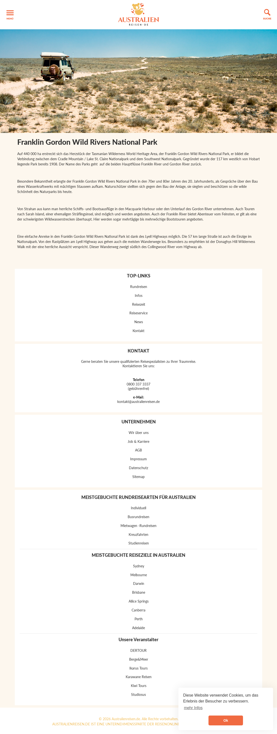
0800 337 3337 (138, 384)
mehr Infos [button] (193, 708)
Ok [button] (225, 720)
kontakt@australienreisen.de (138, 401)
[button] (10, 14)
